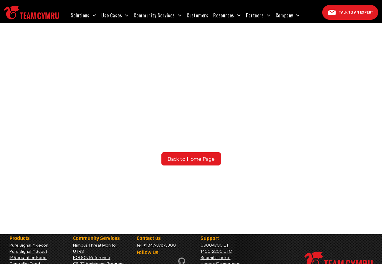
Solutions (80, 15)
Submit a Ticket (216, 257)
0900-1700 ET (215, 245)
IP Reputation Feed (28, 257)
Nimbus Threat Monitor (95, 245)
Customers (198, 15)
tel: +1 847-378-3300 (156, 245)
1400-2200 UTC (216, 251)
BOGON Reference (91, 257)
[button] (83, 15)
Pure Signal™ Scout (28, 251)
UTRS (78, 251)
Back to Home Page (191, 158)
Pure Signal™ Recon (28, 245)
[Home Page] (31, 12)
